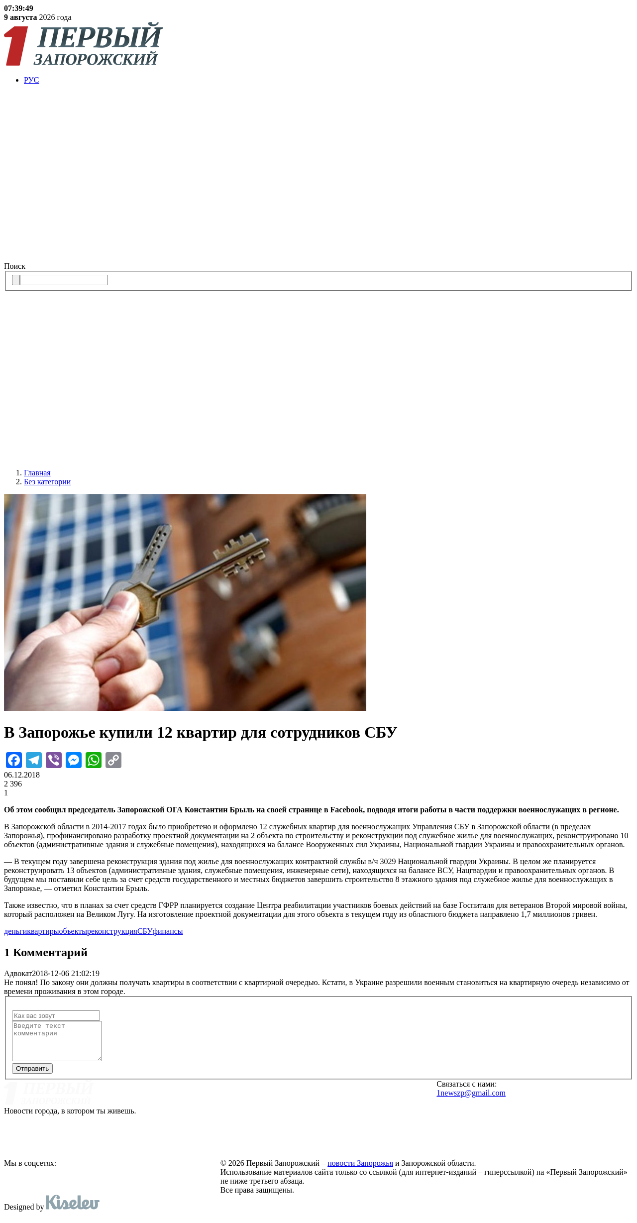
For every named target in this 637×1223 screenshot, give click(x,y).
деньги (15, 931)
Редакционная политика (269, 1121)
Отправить (32, 1076)
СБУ (145, 931)
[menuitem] (328, 80)
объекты (73, 931)
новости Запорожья (360, 1170)
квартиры (43, 931)
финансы (168, 931)
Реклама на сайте (255, 1107)
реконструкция (112, 931)
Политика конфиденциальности (285, 1136)
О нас (231, 1092)
